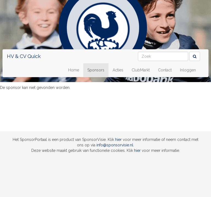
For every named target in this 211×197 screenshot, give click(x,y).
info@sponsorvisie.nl (114, 145)
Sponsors (95, 70)
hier (118, 139)
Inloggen (188, 70)
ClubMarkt (141, 70)
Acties (118, 70)
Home (73, 70)
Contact (165, 70)
